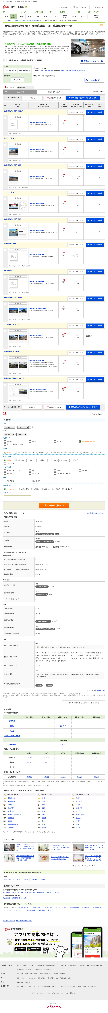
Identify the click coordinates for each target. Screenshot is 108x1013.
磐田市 (78, 818)
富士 (43, 821)
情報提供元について (9, 921)
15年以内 (64, 452)
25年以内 (86, 452)
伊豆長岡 (15, 898)
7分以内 (42, 460)
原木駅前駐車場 (10, 243)
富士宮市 (79, 801)
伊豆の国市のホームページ (96, 513)
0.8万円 (29, 777)
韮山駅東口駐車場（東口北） (15, 378)
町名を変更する (24, 70)
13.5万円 (46, 757)
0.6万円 (46, 777)
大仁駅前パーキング (11, 324)
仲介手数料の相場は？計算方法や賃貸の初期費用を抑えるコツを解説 (25, 858)
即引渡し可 (85, 470)
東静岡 (44, 827)
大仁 (4, 892)
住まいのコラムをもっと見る (84, 866)
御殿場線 (11, 818)
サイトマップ (64, 993)
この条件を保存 (95, 80)
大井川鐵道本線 (13, 824)
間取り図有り (11, 481)
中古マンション (24, 907)
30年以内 (97, 452)
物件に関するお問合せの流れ (69, 965)
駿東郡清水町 (73, 70)
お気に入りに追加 (54, 98)
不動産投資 (85, 907)
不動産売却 (20, 982)
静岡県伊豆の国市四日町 (13, 111)
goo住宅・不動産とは (23, 965)
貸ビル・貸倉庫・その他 (15, 444)
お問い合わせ (55, 993)
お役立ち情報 (5, 986)
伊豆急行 (11, 808)
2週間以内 (68, 489)
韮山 (8, 898)
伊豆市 (51, 70)
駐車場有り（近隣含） (64, 473)
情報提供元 (82, 965)
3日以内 (47, 489)
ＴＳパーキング (10, 192)
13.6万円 (29, 757)
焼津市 (78, 824)
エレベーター (36, 473)
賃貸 (64, 907)
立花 (22, 892)
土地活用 (27, 982)
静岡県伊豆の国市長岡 (12, 219)
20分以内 (75, 460)
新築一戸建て (37, 907)
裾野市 (78, 821)
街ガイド (63, 986)
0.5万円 (63, 744)
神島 (8, 892)
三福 (47, 892)
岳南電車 (11, 827)
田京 (17, 892)
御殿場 (44, 818)
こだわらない (12, 489)
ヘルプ (48, 993)
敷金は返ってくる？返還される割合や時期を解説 (60, 858)
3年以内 (31, 452)
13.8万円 (29, 762)
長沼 (43, 804)
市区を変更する (10, 70)
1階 (33, 470)
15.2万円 (46, 762)
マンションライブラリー (13, 910)
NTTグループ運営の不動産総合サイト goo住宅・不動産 (20, 1)
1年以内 (21, 452)
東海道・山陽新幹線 (14, 814)
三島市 (47, 70)
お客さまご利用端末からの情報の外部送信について (45, 965)
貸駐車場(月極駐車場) (89, 441)
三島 (43, 801)
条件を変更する (17, 80)
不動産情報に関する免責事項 (24, 921)
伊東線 (10, 821)
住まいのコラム (71, 986)
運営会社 (72, 993)
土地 (58, 907)
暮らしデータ (52, 910)
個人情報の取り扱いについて (25, 969)
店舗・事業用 (74, 907)
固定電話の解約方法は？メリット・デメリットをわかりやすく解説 (60, 847)
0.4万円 (79, 777)
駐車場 (56, 974)
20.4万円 (63, 726)
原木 (42, 892)
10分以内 (52, 460)
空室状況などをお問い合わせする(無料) (83, 98)
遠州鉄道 (11, 811)
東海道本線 (11, 798)
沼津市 (42, 70)
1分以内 (21, 460)
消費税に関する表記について (43, 969)
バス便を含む (11, 463)
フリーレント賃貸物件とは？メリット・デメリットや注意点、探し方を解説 (94, 858)
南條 (38, 892)
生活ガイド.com (100, 690)
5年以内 (42, 452)
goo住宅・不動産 (6, 965)
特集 (18, 986)
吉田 (51, 892)
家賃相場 (42, 910)
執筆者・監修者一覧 (83, 986)
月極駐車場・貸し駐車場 (12, 879)
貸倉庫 (43, 879)
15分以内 (64, 460)
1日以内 (37, 489)
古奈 (13, 892)
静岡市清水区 (80, 814)
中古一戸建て (49, 907)
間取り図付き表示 (54, 92)
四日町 (57, 892)
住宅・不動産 (97, 907)
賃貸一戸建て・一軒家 (36, 974)
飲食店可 (9, 473)
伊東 (43, 808)
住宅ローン (70, 978)
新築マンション (21, 978)
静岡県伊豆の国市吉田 (12, 165)
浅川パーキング (10, 138)
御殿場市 (79, 808)
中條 (26, 892)
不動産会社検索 (30, 910)
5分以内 (31, 460)
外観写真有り (36, 481)
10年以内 (52, 452)
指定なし (10, 452)
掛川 (43, 798)
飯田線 (10, 804)
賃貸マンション (48, 974)
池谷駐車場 (8, 270)
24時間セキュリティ (13, 470)
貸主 (33, 427)
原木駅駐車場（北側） (12, 351)
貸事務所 (9, 441)
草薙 (43, 811)
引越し (23, 986)
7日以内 (57, 489)
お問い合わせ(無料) (95, 112)
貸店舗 (34, 441)
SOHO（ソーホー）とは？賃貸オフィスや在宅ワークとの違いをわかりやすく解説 (25, 847)
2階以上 (59, 470)
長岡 (33, 892)
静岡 (43, 814)
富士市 (78, 811)
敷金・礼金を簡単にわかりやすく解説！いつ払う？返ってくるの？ (94, 847)
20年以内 (75, 452)
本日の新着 (25, 489)
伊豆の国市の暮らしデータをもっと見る (84, 703)
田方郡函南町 (64, 70)
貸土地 (59, 441)
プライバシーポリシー (38, 993)
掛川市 (78, 827)
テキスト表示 (19, 92)
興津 (43, 824)
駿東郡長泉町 (81, 70)
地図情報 (93, 986)
